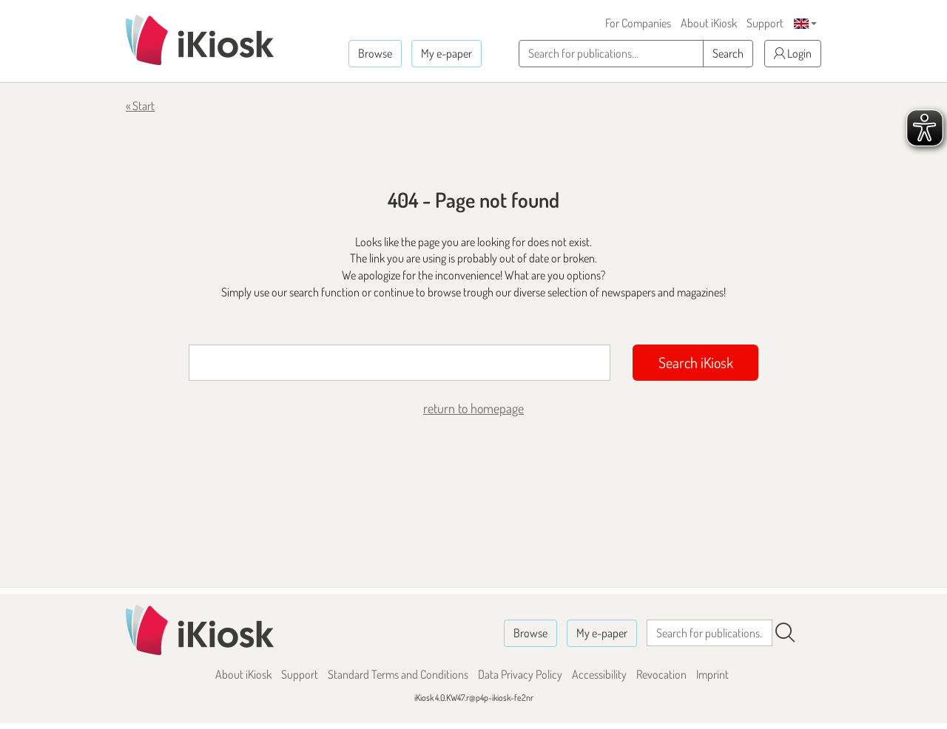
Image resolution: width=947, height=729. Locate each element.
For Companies (638, 23)
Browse (375, 53)
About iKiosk (709, 23)
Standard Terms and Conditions (398, 674)
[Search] (785, 633)
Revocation (661, 674)
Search (728, 53)
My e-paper (446, 53)
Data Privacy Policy (520, 674)
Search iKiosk (695, 362)
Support (765, 23)
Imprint (712, 674)
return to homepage (473, 408)
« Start (140, 105)
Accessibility (599, 674)
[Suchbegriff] (399, 363)
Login (793, 53)
